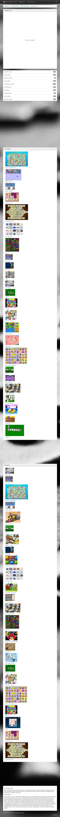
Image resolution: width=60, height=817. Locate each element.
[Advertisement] (31, 16)
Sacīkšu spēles (30, 87)
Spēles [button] (23, 1)
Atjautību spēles (30, 71)
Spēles (55, 814)
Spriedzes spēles (30, 99)
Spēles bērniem (30, 93)
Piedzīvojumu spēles (30, 84)
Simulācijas (30, 90)
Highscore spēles (30, 78)
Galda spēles (30, 74)
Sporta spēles (30, 96)
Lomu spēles (30, 81)
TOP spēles (31, 1)
